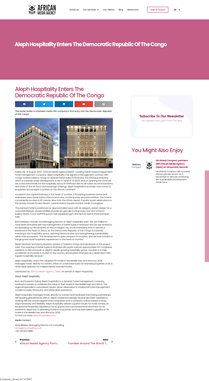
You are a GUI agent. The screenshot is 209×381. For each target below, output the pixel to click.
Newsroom (133, 9)
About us (74, 9)
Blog (120, 9)
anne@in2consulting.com (28, 328)
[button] (24, 104)
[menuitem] (176, 10)
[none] (176, 10)
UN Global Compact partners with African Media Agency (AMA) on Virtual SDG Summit (172, 164)
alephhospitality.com (44, 315)
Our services (91, 9)
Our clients (108, 9)
